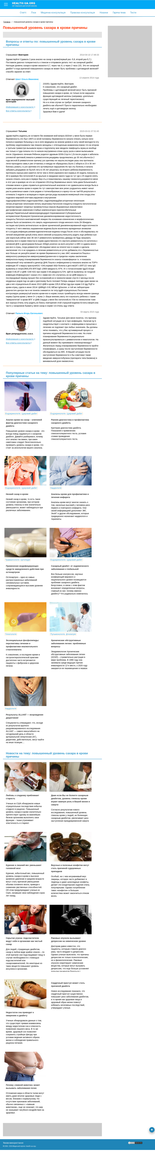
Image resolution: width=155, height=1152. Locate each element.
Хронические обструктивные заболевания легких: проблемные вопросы (66, 643)
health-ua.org (27, 4)
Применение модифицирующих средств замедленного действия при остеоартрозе (22, 569)
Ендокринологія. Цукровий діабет (21, 413)
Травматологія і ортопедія (17, 560)
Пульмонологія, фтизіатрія (61, 634)
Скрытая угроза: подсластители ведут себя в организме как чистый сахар (24, 943)
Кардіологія (54, 488)
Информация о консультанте (20, 107)
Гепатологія (10, 634)
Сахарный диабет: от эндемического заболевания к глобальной (64, 569)
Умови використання (13, 1145)
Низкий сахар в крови (17, 494)
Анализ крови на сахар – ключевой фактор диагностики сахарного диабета (24, 423)
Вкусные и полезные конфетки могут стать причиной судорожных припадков (67, 869)
